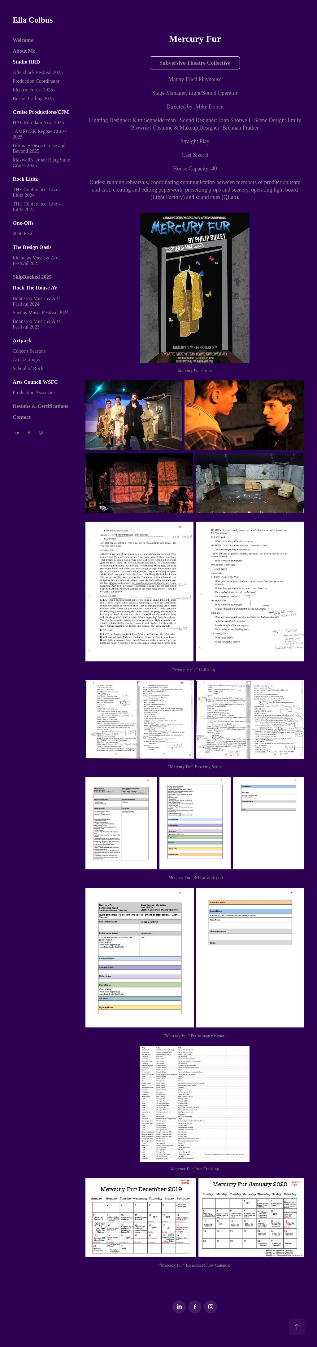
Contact (22, 417)
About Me (24, 51)
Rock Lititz (25, 179)
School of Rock (28, 368)
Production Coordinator (36, 81)
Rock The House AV (35, 288)
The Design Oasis (32, 247)
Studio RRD (26, 62)
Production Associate (34, 392)
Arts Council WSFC (35, 382)
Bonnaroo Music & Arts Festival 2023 (36, 324)
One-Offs (23, 223)
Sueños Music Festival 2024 (41, 312)
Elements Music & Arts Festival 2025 (36, 260)
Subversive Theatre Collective (194, 63)
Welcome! (24, 40)
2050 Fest (22, 233)
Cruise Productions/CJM (41, 112)
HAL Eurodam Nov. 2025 (38, 122)
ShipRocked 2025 (32, 277)
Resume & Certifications (40, 406)
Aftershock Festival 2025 (38, 72)
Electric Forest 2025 (33, 89)
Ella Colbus (33, 19)
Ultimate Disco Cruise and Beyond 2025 (39, 148)
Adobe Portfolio (207, 1325)
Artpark (22, 340)
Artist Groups (26, 359)
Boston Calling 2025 (33, 98)
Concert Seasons (29, 351)
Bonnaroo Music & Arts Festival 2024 (36, 301)
